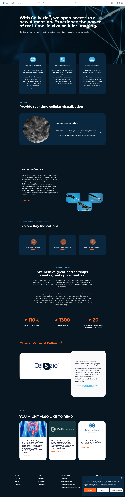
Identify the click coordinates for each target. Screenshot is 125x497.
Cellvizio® (41, 3)
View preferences (116, 490)
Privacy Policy (107, 494)
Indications (51, 3)
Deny (103, 490)
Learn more (26, 37)
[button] (122, 478)
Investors (62, 3)
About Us (73, 3)
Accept (90, 490)
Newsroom (83, 3)
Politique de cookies (99, 494)
